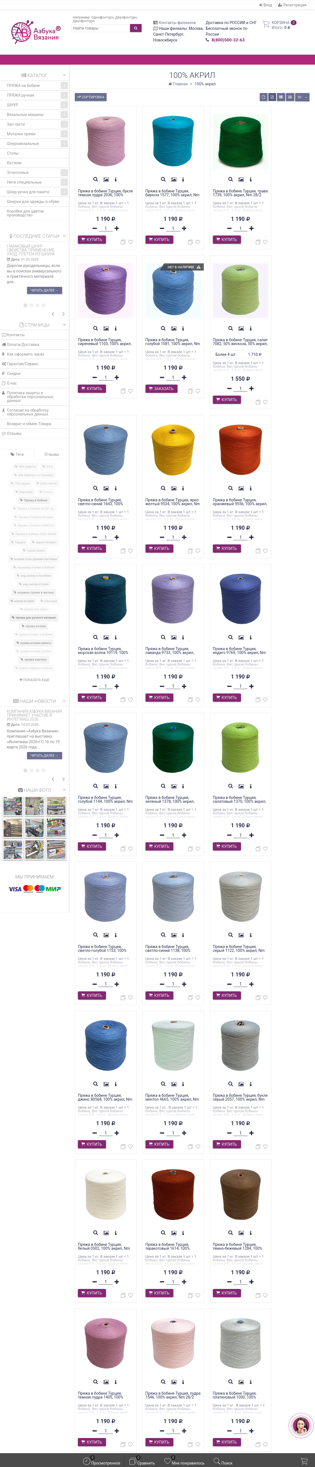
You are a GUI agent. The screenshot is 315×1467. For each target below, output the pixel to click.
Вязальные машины (37, 114)
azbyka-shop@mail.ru (31, 1394)
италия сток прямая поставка (35, 559)
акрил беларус (46, 542)
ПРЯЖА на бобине (37, 85)
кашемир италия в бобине (36, 567)
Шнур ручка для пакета (37, 191)
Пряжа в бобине (35, 500)
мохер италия (24, 601)
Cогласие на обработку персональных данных (25, 412)
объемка (50, 601)
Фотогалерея (94, 1382)
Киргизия (26, 492)
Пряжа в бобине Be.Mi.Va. (35, 508)
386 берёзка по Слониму (36, 475)
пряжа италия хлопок (35, 651)
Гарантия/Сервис (20, 364)
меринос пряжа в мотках (36, 592)
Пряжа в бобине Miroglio (36, 517)
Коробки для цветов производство (25, 213)
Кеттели (14, 163)
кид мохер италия (36, 584)
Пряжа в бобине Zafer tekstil (35, 534)
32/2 (49, 466)
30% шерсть (27, 466)
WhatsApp (35, 1376)
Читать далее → (45, 290)
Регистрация (292, 5)
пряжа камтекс (36, 659)
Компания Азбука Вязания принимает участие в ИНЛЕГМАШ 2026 (34, 715)
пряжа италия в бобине (36, 634)
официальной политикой (186, 1444)
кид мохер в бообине (36, 576)
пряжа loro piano (36, 609)
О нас (9, 383)
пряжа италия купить (35, 643)
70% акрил (22, 483)
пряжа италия (36, 626)
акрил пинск (35, 550)
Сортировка (90, 96)
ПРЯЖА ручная (37, 95)
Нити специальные (37, 182)
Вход (265, 5)
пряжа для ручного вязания (36, 617)
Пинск (47, 492)
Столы (12, 153)
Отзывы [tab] (51, 454)
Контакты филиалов (177, 22)
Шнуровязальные (37, 143)
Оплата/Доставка (20, 344)
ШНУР (37, 104)
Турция (20, 542)
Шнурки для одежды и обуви (33, 201)
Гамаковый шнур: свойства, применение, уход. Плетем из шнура (31, 250)
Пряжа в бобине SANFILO (36, 525)
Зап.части (37, 124)
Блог (86, 1376)
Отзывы (12, 433)
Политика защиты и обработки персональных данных (27, 397)
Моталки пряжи (37, 133)
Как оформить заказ (23, 354)
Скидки (11, 373)
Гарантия (90, 1357)
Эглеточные (37, 172)
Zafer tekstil (48, 483)
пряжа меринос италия (35, 668)
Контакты (13, 335)
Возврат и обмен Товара (29, 424)
